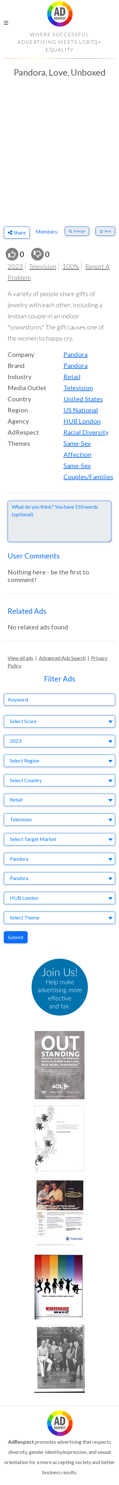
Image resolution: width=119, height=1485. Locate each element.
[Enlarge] (77, 231)
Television (42, 266)
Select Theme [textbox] (24, 917)
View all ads (20, 658)
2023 (15, 266)
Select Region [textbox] (24, 760)
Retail (72, 376)
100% (71, 266)
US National (80, 410)
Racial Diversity (86, 432)
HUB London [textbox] (24, 898)
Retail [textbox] (16, 800)
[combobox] (59, 721)
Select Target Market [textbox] (33, 839)
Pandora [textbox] (19, 859)
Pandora (75, 354)
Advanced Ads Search (62, 658)
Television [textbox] (21, 819)
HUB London (82, 421)
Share (17, 232)
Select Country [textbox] (26, 780)
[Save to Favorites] (106, 231)
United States (83, 399)
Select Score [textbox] (23, 721)
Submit (15, 937)
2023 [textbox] (15, 741)
